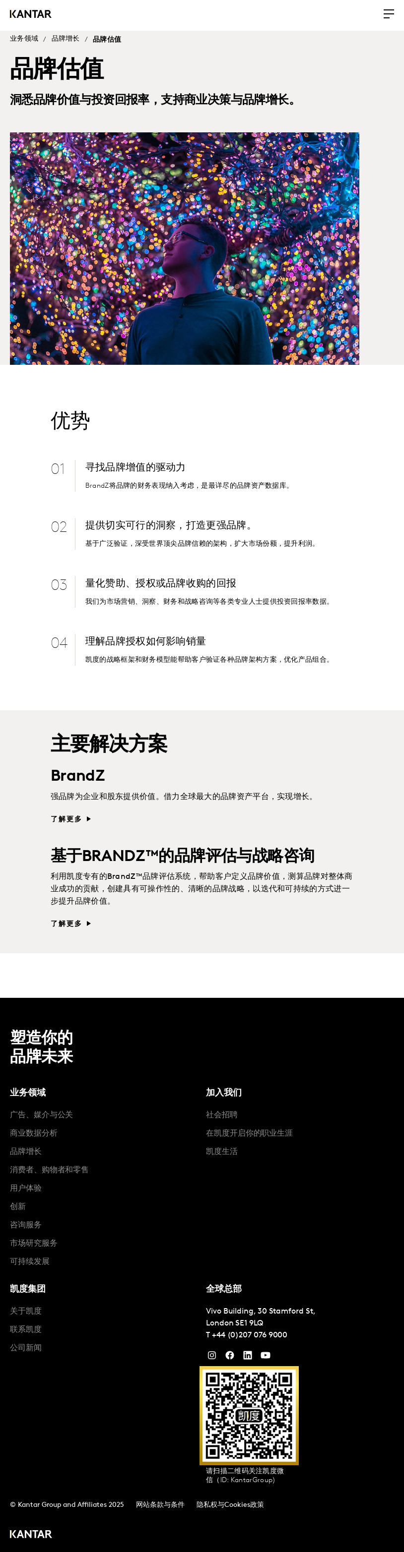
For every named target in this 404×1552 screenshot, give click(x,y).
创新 (18, 1203)
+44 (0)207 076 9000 (249, 1332)
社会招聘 (222, 1112)
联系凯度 (26, 1326)
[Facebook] (230, 1354)
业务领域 (24, 39)
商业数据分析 (34, 1130)
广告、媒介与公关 (41, 1112)
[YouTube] (248, 1354)
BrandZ (78, 774)
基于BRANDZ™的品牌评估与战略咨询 (183, 854)
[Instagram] (212, 1354)
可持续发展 (30, 1259)
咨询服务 (26, 1222)
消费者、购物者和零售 (49, 1167)
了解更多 (67, 816)
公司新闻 (26, 1345)
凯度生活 (222, 1148)
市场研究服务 (34, 1240)
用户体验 (26, 1185)
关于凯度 (26, 1308)
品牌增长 (66, 39)
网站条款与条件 (160, 1501)
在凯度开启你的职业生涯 (249, 1130)
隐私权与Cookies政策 (230, 1501)
